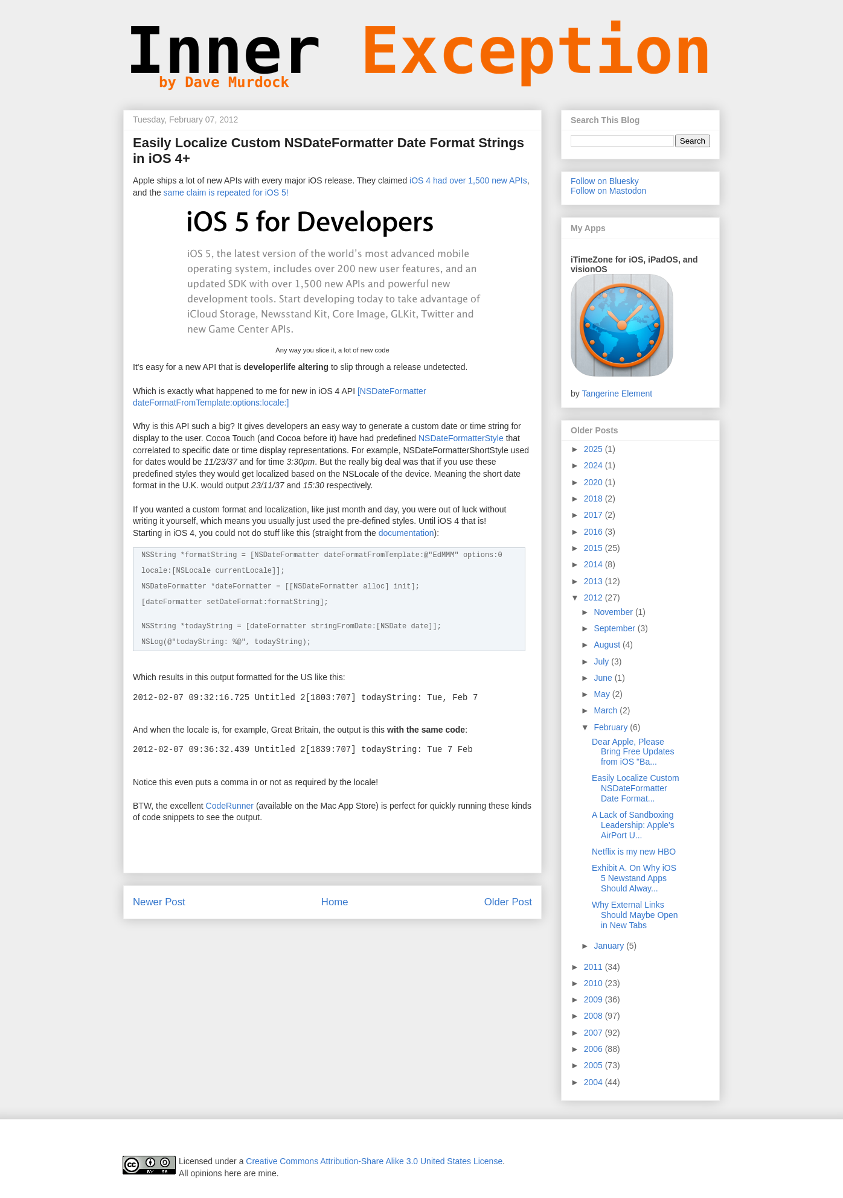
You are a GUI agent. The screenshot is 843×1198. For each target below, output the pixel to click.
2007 (594, 1032)
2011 (594, 967)
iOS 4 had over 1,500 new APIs (468, 180)
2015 (594, 548)
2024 (594, 465)
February (612, 727)
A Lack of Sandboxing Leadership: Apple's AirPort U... (633, 825)
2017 (594, 515)
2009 (594, 999)
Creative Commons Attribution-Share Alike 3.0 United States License (374, 1161)
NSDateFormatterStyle (461, 438)
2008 (594, 1016)
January (610, 946)
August (608, 644)
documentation (406, 533)
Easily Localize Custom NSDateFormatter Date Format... (635, 788)
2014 (594, 564)
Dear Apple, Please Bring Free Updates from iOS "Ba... (633, 752)
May (603, 694)
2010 (594, 983)
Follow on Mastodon (608, 191)
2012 (594, 597)
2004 (594, 1082)
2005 (594, 1065)
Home (334, 902)
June (604, 678)
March (607, 710)
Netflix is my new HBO (634, 851)
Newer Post (159, 902)
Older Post (508, 902)
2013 (594, 581)
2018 (594, 498)
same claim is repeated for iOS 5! (226, 192)
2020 (594, 482)
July (602, 661)
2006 (594, 1049)
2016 (594, 532)
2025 (594, 449)
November (614, 612)
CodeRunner (230, 806)
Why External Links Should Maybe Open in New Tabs (635, 915)
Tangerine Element (617, 393)
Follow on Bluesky (605, 181)
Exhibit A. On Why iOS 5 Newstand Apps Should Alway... (634, 878)
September (615, 628)
